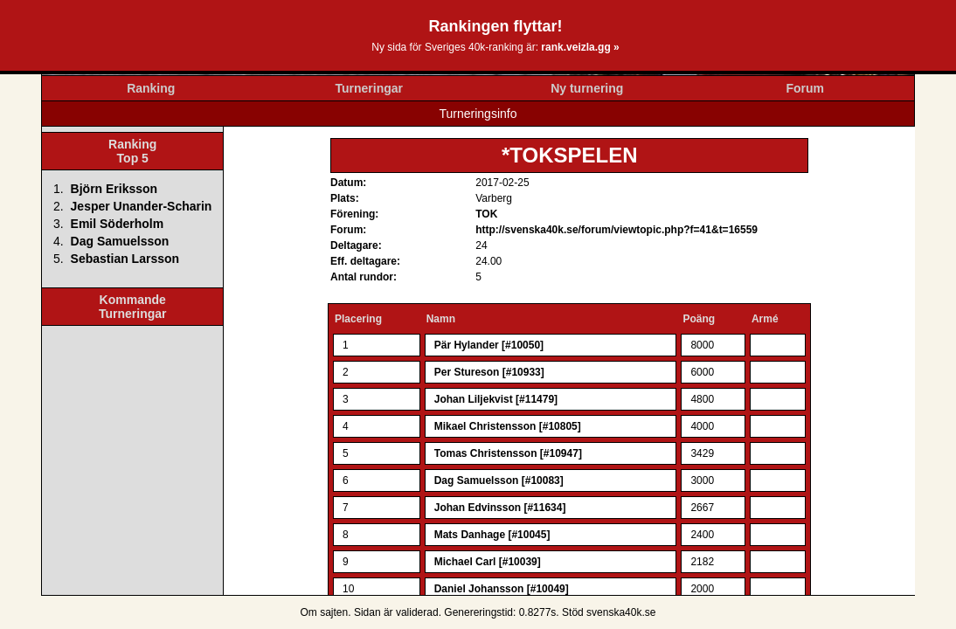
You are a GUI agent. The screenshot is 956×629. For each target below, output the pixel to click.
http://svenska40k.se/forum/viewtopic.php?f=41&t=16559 (616, 230)
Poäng (698, 319)
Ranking (151, 88)
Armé (765, 319)
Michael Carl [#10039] (487, 562)
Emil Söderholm (117, 224)
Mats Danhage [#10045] (492, 535)
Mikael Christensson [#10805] (507, 426)
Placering (358, 319)
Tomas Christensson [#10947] (508, 453)
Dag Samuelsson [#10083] (499, 480)
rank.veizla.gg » (580, 47)
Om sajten (325, 612)
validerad (417, 612)
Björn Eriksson (114, 189)
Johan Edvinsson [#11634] (500, 507)
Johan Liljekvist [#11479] (496, 399)
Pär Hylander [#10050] (489, 345)
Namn (440, 319)
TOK (486, 214)
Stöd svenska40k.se (608, 612)
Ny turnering (587, 88)
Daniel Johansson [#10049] (501, 589)
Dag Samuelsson (120, 241)
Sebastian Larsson (125, 259)
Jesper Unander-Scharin (141, 206)
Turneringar (369, 88)
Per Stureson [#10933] (489, 372)
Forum (805, 88)
